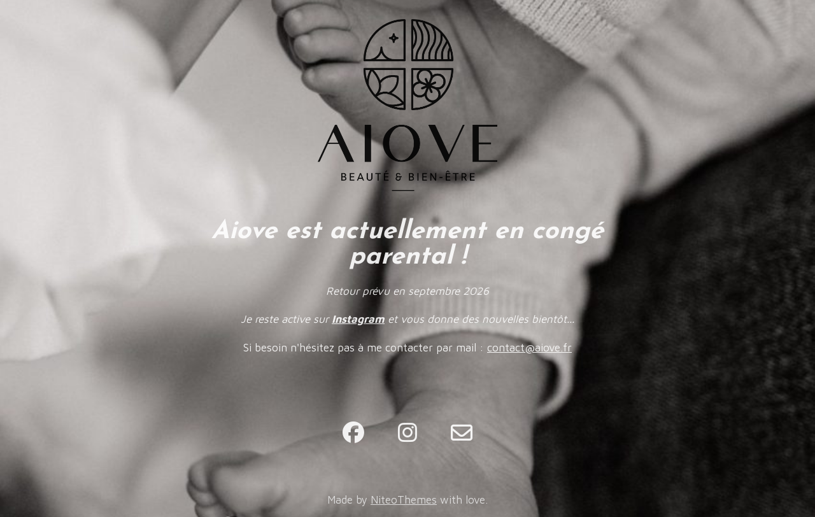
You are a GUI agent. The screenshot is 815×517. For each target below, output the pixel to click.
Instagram (358, 319)
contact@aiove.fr (529, 347)
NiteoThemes (404, 499)
